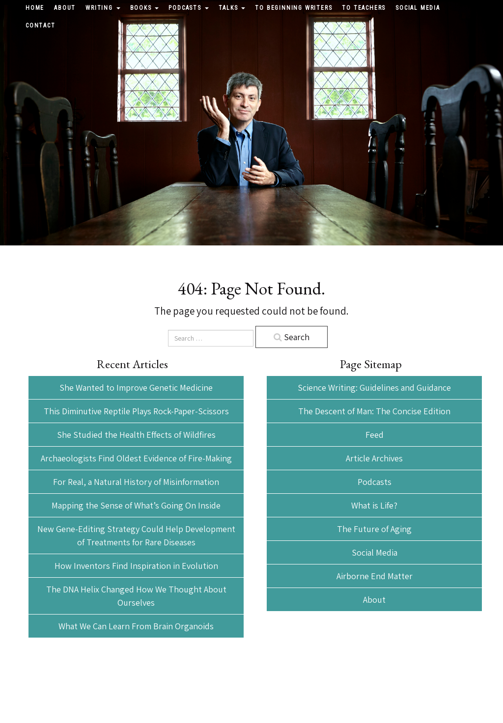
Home (35, 7)
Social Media (417, 7)
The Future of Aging (374, 529)
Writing (102, 7)
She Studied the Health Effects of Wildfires (136, 434)
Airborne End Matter (374, 576)
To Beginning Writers (293, 7)
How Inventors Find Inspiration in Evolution (136, 565)
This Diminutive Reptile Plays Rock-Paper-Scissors (136, 411)
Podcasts (188, 7)
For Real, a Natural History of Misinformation (136, 481)
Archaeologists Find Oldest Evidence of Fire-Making (136, 458)
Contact (41, 25)
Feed (374, 434)
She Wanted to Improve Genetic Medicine (136, 387)
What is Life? (374, 505)
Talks (232, 7)
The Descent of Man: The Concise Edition (374, 411)
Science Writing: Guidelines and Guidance (374, 387)
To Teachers (364, 7)
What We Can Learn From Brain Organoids (136, 626)
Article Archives (374, 458)
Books (144, 7)
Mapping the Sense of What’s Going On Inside (136, 505)
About (65, 7)
